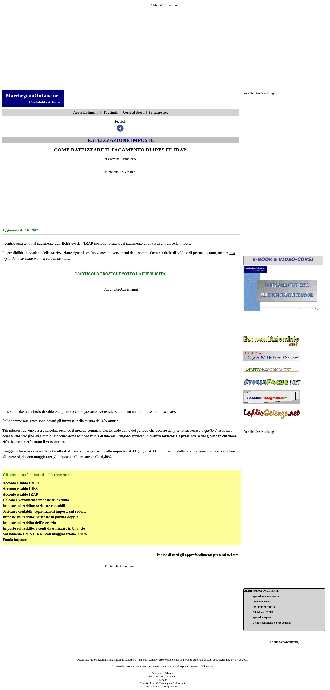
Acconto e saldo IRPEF (21, 483)
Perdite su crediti (262, 601)
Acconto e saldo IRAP (20, 494)
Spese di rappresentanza (266, 596)
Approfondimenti (85, 112)
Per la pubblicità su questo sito (162, 686)
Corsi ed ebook (133, 112)
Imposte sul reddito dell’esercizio (29, 523)
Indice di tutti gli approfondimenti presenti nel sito (198, 555)
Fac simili (111, 112)
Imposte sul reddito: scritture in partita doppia (40, 517)
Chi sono (162, 679)
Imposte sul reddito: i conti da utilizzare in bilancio (44, 528)
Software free (158, 112)
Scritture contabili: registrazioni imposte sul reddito (44, 511)
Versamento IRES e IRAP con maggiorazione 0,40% (45, 534)
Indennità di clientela (264, 606)
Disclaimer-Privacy (162, 673)
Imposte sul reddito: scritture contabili (34, 506)
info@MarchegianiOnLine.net (168, 683)
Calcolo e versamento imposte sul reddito (36, 500)
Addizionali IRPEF (263, 612)
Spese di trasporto (262, 617)
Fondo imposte (15, 540)
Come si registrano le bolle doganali (272, 622)
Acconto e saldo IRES (20, 489)
